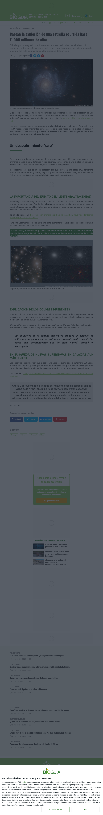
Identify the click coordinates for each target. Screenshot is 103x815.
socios (24, 782)
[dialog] (51, 790)
